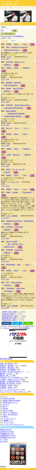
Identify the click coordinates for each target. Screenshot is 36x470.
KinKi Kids (9, 62)
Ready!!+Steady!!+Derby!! (11, 400)
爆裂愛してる (8, 420)
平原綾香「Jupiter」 (7, 385)
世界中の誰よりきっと (10, 402)
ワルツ (16, 128)
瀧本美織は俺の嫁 (6, 358)
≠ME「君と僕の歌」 (7, 364)
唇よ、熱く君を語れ (10, 414)
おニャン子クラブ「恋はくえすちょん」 (14, 391)
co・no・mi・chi (18, 169)
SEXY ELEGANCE (10, 85)
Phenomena (27, 192)
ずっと (5, 396)
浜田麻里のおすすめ (7, 433)
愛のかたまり (19, 62)
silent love (16, 154)
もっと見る (4, 439)
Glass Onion (20, 288)
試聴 (32, 44)
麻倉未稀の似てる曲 (9, 318)
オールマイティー (10, 418)
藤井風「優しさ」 (6, 375)
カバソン (25, 7)
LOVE (27, 264)
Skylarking (7, 285)
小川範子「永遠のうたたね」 (10, 379)
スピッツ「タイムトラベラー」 (11, 389)
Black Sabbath (11, 111)
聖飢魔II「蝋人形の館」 (8, 383)
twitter (17, 323)
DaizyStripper (10, 264)
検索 (14, 30)
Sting (8, 47)
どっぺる (3, 8)
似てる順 (5, 40)
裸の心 (6, 416)
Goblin (8, 192)
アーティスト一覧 (14, 326)
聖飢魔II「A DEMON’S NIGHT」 (11, 381)
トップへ (4, 326)
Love (24, 44)
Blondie (8, 88)
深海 (18, 264)
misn (8, 164)
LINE (28, 323)
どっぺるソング (9, 2)
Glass (16, 44)
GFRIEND (9, 227)
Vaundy (5, 408)
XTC (7, 282)
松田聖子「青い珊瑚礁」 (8, 369)
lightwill (16, 469)
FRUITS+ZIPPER (9, 398)
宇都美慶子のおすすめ (7, 437)
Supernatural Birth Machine (13, 108)
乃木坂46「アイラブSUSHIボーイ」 (12, 377)
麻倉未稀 (9, 82)
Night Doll (17, 82)
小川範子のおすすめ (7, 431)
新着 (10, 8)
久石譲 (8, 154)
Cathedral (9, 105)
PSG (8, 143)
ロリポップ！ (26, 469)
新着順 (13, 40)
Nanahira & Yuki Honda (14, 221)
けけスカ (6, 404)
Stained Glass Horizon (22, 105)
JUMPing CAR (9, 247)
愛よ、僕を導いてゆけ (15, 244)
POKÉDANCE (29, 221)
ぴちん (9, 57)
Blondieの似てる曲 (8, 320)
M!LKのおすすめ (5, 429)
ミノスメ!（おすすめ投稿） (20, 328)
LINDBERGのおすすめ (8, 435)
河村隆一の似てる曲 (9, 312)
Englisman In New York (19, 47)
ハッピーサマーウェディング (14, 424)
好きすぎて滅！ (8, 410)
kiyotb (9, 123)
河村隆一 (9, 44)
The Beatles (10, 288)
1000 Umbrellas (16, 282)
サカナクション (9, 422)
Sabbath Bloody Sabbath (16, 113)
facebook (6, 323)
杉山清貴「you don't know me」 (11, 371)
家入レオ (9, 128)
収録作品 (7, 65)
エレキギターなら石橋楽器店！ (14, 36)
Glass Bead (19, 227)
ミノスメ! (32, 7)
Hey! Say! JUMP (11, 241)
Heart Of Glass (18, 88)
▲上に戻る (4, 441)
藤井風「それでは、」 (7, 373)
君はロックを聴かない (10, 412)
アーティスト (17, 8)
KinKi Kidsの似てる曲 (9, 316)
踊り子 (5, 406)
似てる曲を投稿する (8, 33)
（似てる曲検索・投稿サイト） (11, 4)
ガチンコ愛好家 (12, 216)
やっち (9, 100)
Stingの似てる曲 (7, 314)
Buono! (8, 169)
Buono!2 (7, 172)
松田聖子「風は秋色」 (7, 365)
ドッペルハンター (13, 182)
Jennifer (15, 192)
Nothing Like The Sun (11, 50)
